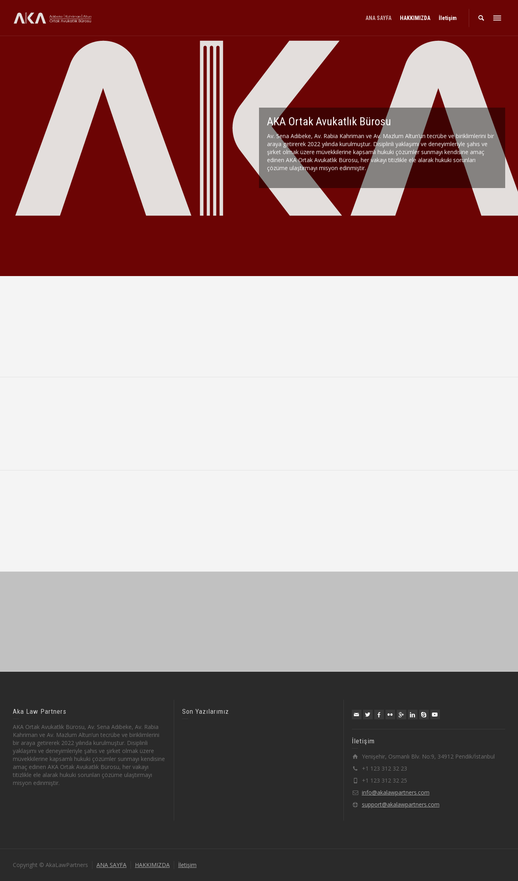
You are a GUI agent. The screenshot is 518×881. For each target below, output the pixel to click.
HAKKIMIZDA (152, 865)
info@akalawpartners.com (396, 792)
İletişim (187, 865)
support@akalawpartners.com (401, 804)
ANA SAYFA (111, 865)
